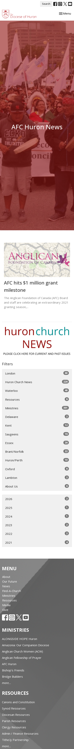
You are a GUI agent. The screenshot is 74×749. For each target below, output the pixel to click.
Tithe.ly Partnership (15, 740)
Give (5, 610)
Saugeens (37, 434)
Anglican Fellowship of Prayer (21, 658)
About (6, 577)
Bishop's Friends (13, 670)
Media (6, 605)
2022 (37, 533)
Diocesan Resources (16, 715)
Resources (37, 399)
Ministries (37, 408)
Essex (37, 443)
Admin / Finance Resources (20, 733)
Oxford (37, 469)
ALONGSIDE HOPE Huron (19, 639)
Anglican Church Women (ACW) (22, 651)
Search (46, 4)
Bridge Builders (12, 676)
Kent (37, 425)
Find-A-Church (11, 591)
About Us (37, 486)
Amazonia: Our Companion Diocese (25, 645)
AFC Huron (9, 664)
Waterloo (37, 390)
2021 (37, 542)
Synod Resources (14, 708)
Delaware (37, 417)
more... (6, 683)
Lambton (37, 477)
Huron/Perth (37, 460)
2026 (37, 499)
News (6, 586)
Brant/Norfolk (37, 451)
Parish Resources (14, 721)
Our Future (9, 581)
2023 (37, 525)
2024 (37, 516)
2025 (37, 508)
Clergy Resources (14, 727)
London (37, 373)
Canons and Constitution (18, 702)
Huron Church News (37, 382)
